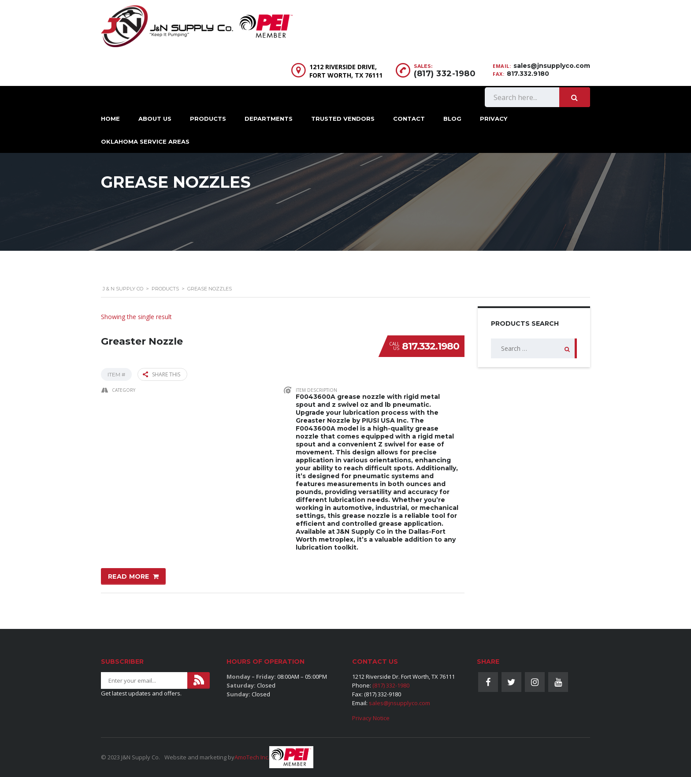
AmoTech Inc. (251, 757)
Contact (409, 118)
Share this (161, 374)
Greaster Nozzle (142, 341)
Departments (269, 118)
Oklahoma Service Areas (145, 141)
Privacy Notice (371, 718)
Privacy (493, 118)
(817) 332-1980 (445, 73)
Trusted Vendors (343, 118)
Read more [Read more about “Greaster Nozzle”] (128, 576)
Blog (452, 118)
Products (208, 118)
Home (110, 118)
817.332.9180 (528, 74)
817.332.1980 (430, 346)
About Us (154, 118)
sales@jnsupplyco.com (551, 66)
